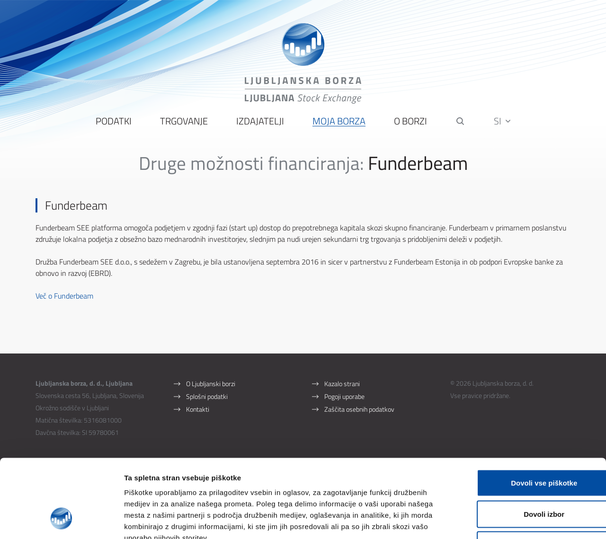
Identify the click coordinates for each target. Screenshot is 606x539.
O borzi (410, 123)
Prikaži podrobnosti (493, 520)
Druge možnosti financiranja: (251, 164)
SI (502, 122)
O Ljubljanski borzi (210, 386)
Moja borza (338, 123)
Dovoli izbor (527, 446)
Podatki (114, 123)
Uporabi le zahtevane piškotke (527, 477)
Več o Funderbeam (64, 297)
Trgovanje (184, 123)
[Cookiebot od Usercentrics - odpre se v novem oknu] (61, 520)
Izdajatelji (260, 123)
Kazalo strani (342, 386)
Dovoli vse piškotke (527, 415)
